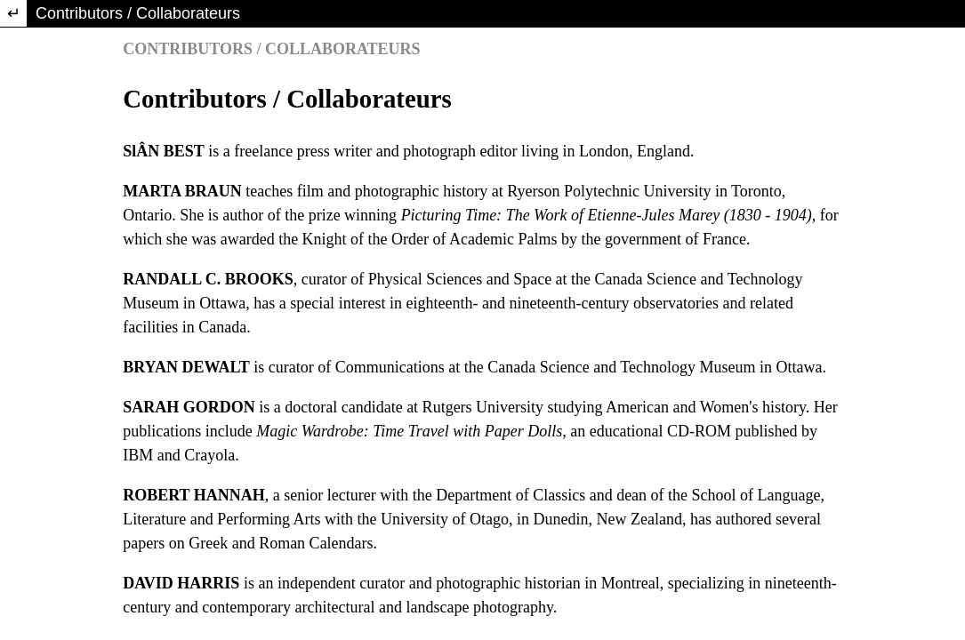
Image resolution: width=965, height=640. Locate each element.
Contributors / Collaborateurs (138, 13)
